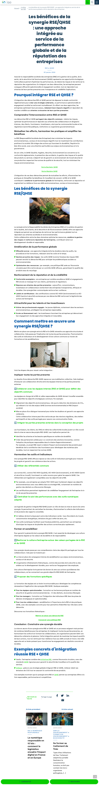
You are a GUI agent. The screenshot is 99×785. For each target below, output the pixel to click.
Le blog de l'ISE (23, 8)
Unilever (19, 668)
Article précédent (33, 709)
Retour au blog (32, 698)
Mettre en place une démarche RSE (49, 616)
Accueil (16, 8)
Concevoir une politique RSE (49, 620)
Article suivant (67, 709)
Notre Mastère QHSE (50, 171)
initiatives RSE (45, 659)
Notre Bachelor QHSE (49, 167)
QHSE (26, 662)
